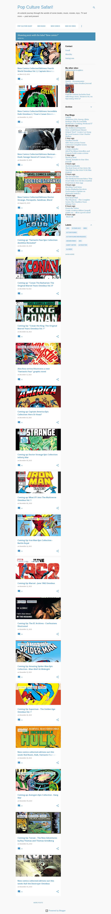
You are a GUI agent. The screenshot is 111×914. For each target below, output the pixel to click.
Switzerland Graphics (74, 70)
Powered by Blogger (55, 911)
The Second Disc (72, 176)
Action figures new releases (76, 236)
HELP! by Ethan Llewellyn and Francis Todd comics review (77, 152)
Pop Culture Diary (25, 26)
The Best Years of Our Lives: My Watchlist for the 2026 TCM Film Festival (78, 170)
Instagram (69, 58)
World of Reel (70, 157)
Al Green (69, 249)
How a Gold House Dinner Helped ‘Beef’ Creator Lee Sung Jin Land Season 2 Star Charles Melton (78, 133)
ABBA (85, 228)
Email (67, 50)
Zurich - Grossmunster (74, 81)
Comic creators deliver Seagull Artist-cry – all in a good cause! (78, 211)
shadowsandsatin (72, 166)
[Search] (94, 7)
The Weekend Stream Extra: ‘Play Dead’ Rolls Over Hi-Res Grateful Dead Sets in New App (78, 181)
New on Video (70, 26)
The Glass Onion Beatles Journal (78, 83)
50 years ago (76, 228)
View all (21, 38)
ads (80, 241)
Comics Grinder (71, 149)
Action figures (71, 232)
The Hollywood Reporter (75, 128)
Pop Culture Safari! (35, 7)
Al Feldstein (83, 245)
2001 (67, 228)
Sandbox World (71, 140)
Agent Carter (71, 245)
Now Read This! (71, 198)
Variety (68, 117)
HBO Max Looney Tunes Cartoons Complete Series (76, 144)
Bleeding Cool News (73, 187)
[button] (57, 79)
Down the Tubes (72, 208)
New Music (41, 26)
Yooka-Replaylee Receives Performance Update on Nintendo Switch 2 (76, 191)
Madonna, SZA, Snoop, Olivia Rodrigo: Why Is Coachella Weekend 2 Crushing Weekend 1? (78, 121)
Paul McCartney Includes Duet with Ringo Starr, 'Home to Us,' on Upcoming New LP (78, 96)
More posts (38, 903)
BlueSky (68, 54)
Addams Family (71, 241)
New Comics (55, 26)
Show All (69, 217)
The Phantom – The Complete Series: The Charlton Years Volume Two (77, 202)
